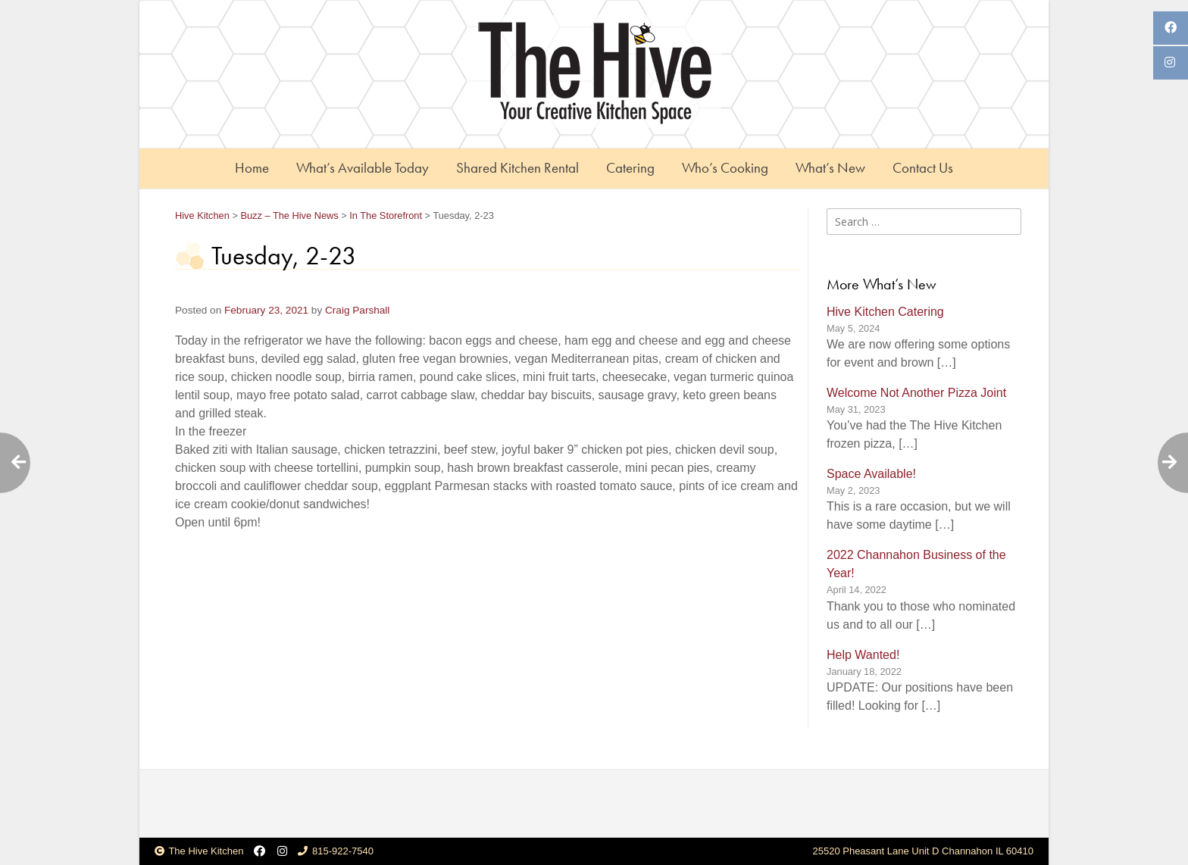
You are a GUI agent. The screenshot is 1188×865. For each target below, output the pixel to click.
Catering (630, 167)
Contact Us (923, 167)
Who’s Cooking (725, 167)
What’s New (830, 167)
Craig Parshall (357, 310)
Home (252, 167)
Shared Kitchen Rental (517, 167)
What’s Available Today (362, 167)
